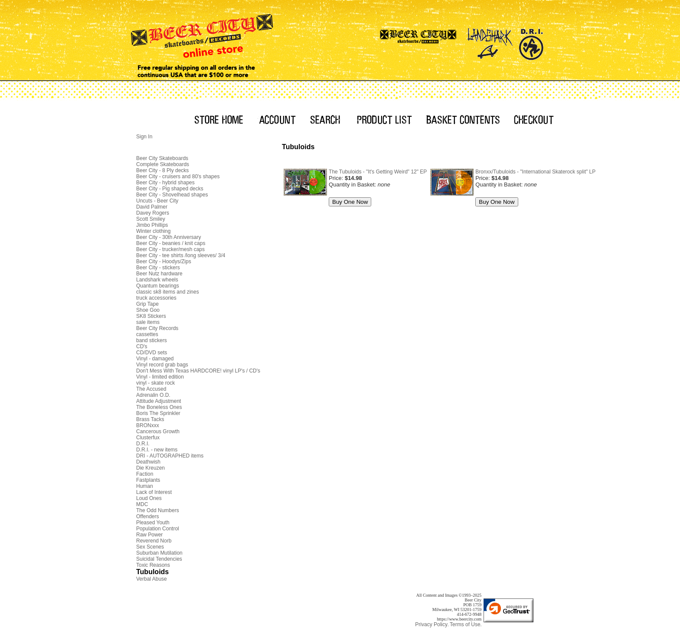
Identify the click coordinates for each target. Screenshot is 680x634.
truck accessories (156, 298)
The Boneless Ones (159, 407)
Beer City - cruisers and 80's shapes (177, 176)
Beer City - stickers (158, 268)
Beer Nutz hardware (159, 274)
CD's (141, 346)
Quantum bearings (157, 286)
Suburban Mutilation (159, 553)
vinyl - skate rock (155, 383)
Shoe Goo (148, 310)
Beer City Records (157, 328)
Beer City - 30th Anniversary (168, 237)
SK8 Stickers (151, 316)
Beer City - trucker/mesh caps (170, 249)
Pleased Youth (153, 523)
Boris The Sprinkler (158, 413)
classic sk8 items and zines (167, 292)
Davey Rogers (152, 213)
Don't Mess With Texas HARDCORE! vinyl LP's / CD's (198, 371)
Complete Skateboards (162, 164)
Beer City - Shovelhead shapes (172, 195)
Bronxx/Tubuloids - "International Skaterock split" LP (535, 172)
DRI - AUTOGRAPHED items (169, 456)
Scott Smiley (150, 219)
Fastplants (148, 480)
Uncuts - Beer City (157, 201)
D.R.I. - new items (156, 450)
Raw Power (149, 535)
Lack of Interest (154, 492)
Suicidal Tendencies (159, 559)
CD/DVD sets (151, 353)
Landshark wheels (157, 280)
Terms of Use (465, 624)
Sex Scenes (150, 547)
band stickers (151, 340)
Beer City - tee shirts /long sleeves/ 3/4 (180, 255)
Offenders (147, 516)
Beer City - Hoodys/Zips (163, 261)
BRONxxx (147, 425)
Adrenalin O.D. (153, 395)
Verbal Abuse (151, 579)
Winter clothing (153, 231)
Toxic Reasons (153, 565)
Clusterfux (148, 438)
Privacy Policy (431, 624)
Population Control (157, 529)
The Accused (151, 389)
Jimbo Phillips (152, 225)
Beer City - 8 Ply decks (162, 170)
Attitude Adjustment (158, 401)
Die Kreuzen (150, 468)
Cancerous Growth (158, 431)
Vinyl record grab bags (162, 365)
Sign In (144, 137)
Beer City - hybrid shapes (165, 183)
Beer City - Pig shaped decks (169, 189)
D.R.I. (143, 444)
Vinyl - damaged (155, 359)
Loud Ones (149, 498)
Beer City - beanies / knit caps (170, 243)
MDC (142, 504)
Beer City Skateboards (162, 158)
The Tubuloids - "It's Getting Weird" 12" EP (378, 172)
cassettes (147, 334)
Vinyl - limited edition (160, 377)
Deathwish (148, 462)
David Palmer (151, 207)
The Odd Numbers (157, 510)
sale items (148, 322)
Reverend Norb (153, 541)
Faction (144, 474)
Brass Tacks (150, 419)
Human (144, 486)
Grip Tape (147, 304)
